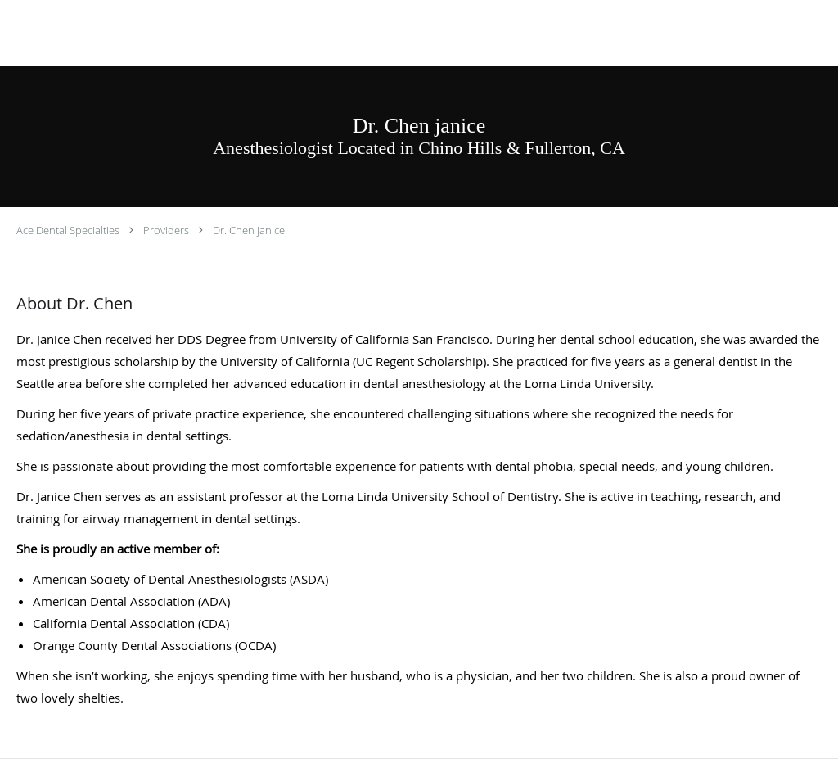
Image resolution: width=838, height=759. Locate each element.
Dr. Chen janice (249, 230)
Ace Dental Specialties (67, 230)
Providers (166, 230)
